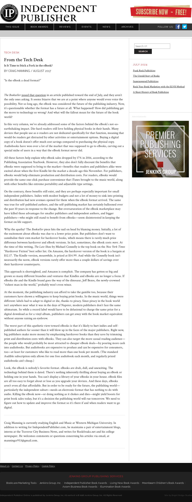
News (106, 27)
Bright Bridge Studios (182, 495)
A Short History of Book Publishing (151, 92)
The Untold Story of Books (146, 76)
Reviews (65, 27)
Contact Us (17, 466)
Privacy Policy (32, 466)
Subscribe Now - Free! (161, 12)
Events (86, 27)
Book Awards (39, 27)
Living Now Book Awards (124, 482)
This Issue (12, 27)
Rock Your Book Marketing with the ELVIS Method (159, 86)
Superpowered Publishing (145, 81)
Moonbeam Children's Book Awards (163, 482)
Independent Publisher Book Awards (85, 482)
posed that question (34, 95)
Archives (127, 27)
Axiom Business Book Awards (79, 486)
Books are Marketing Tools (21, 482)
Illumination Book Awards (115, 486)
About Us (4, 466)
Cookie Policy (48, 466)
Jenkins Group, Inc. (50, 482)
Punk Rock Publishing (144, 70)
